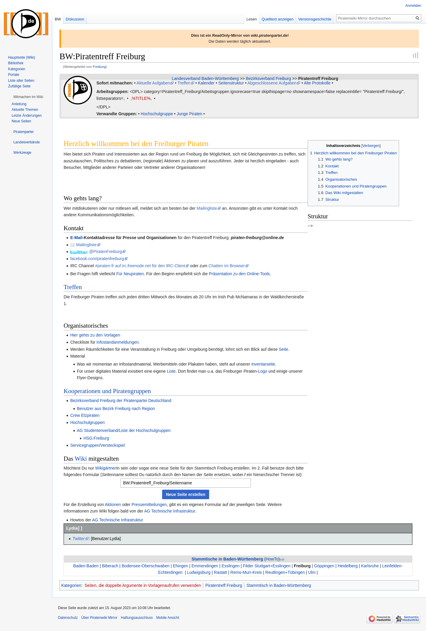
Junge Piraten (189, 113)
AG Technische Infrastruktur (169, 511)
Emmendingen (204, 565)
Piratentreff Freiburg (318, 78)
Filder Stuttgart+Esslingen (267, 565)
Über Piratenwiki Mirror (99, 618)
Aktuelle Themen (25, 110)
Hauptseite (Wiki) (21, 57)
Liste (171, 371)
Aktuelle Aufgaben (153, 83)
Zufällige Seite (19, 86)
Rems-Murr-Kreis (246, 572)
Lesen (251, 19)
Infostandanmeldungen (117, 342)
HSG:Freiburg (96, 438)
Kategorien (71, 585)
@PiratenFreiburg (105, 251)
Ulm (312, 572)
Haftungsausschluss (137, 618)
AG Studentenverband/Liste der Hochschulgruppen (124, 430)
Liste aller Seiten (21, 81)
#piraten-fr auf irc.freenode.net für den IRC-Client (140, 265)
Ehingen (180, 565)
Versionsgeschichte (314, 19)
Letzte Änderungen (26, 115)
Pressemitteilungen (149, 504)
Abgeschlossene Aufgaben (271, 83)
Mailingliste (206, 208)
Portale (13, 75)
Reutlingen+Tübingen (285, 572)
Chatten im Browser (227, 265)
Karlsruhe (370, 565)
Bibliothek (15, 63)
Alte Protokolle (317, 83)
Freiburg (99, 66)
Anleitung (19, 104)
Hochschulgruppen (87, 422)
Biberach (110, 565)
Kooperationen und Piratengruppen (107, 391)
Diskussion (75, 19)
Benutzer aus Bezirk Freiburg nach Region (116, 408)
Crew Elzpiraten (84, 415)
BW (58, 19)
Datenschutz (68, 618)
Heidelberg (348, 565)
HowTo (272, 559)
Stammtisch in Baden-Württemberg (278, 585)
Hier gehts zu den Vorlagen (95, 335)
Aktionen (113, 504)
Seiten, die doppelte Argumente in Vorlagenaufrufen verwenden (143, 585)
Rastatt (220, 572)
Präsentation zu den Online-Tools (239, 273)
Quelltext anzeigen (277, 19)
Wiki (81, 458)
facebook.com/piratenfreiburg (97, 258)
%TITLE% (141, 98)
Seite (283, 349)
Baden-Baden (86, 565)
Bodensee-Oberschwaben (146, 565)
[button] (28, 97)
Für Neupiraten (130, 273)
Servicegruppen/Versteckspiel (97, 445)
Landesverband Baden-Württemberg (205, 78)
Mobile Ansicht (167, 618)
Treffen (184, 83)
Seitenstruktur (231, 83)
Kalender (206, 83)
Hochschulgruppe (157, 113)
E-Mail (76, 237)
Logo (262, 371)
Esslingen (231, 565)
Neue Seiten (21, 121)
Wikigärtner (105, 468)
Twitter (78, 538)
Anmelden (413, 6)
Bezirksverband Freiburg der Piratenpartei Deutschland (120, 400)
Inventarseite (263, 364)
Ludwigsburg (198, 572)
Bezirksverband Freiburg (268, 78)
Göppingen (324, 565)
